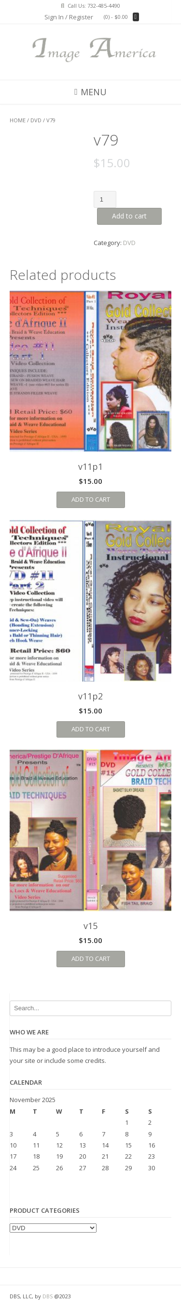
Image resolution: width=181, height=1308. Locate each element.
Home (18, 120)
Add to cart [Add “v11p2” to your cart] (90, 729)
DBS (47, 1296)
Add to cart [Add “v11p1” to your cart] (90, 499)
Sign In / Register (68, 17)
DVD (36, 120)
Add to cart (129, 215)
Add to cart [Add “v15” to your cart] (90, 958)
